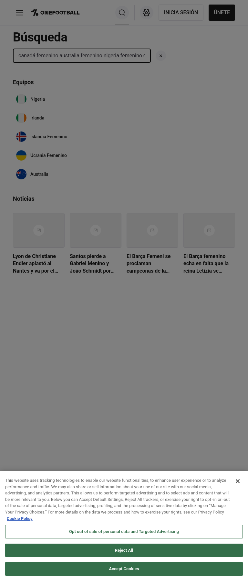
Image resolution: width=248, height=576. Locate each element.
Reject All (124, 553)
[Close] (238, 485)
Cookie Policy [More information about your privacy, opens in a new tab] (20, 522)
